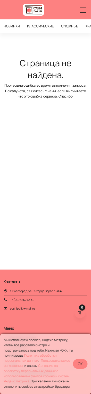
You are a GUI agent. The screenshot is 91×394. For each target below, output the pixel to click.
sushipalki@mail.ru (22, 308)
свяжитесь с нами (41, 91)
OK (80, 363)
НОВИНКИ (12, 26)
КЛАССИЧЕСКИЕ (40, 26)
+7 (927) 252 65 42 (22, 300)
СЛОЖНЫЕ (69, 26)
